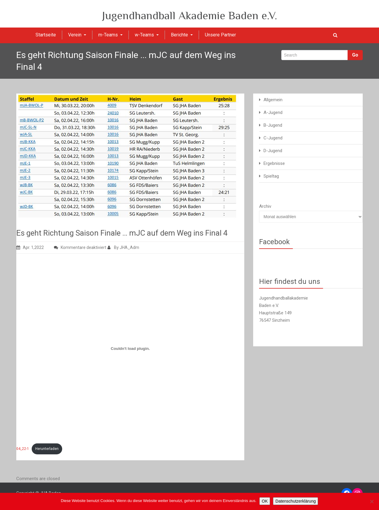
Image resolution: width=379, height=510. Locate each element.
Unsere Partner (220, 35)
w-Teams (147, 35)
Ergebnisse (274, 163)
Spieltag (271, 176)
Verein (77, 35)
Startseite (46, 35)
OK (265, 501)
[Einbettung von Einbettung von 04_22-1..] (130, 348)
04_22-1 (22, 449)
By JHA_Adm (123, 247)
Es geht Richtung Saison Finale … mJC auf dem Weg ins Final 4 (122, 233)
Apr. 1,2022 (30, 247)
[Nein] (372, 501)
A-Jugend (273, 112)
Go (355, 55)
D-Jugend (273, 150)
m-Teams (110, 35)
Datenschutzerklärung (295, 501)
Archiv (265, 206)
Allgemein (273, 99)
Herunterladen (47, 449)
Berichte (182, 35)
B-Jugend (273, 125)
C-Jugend (273, 138)
